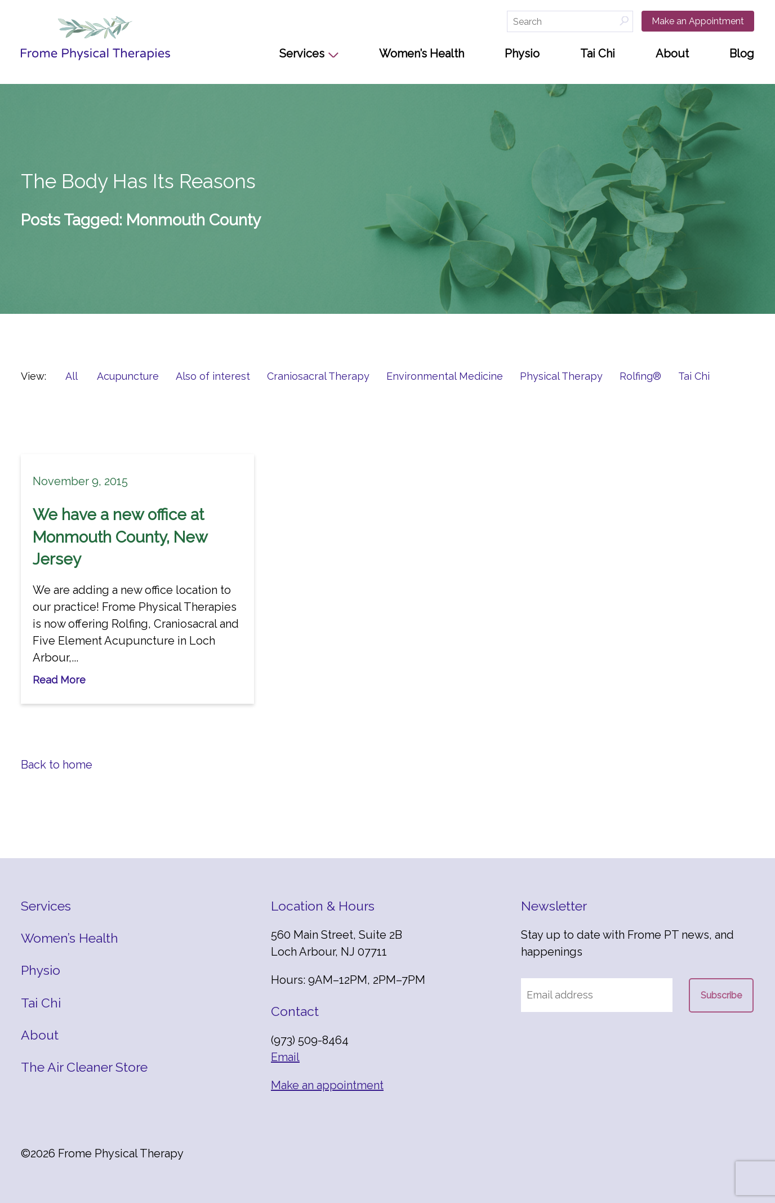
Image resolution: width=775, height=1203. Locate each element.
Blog (741, 53)
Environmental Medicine (444, 376)
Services (301, 53)
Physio (522, 53)
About (672, 53)
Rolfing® (640, 376)
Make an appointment (327, 1085)
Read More (59, 680)
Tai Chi (597, 53)
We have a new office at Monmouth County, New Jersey (120, 536)
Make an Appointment (698, 21)
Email (285, 1057)
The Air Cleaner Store (84, 1067)
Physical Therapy (561, 376)
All (71, 376)
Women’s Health (421, 53)
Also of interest (213, 376)
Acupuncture (128, 376)
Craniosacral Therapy (318, 376)
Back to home (56, 764)
